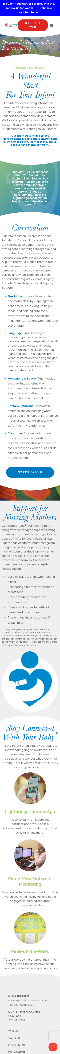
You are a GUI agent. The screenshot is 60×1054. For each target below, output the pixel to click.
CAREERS (14, 1038)
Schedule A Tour (32, 25)
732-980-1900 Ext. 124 (21, 1004)
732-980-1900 (16, 1020)
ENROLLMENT (16, 1045)
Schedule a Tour (30, 472)
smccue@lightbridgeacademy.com (28, 1000)
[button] (53, 1047)
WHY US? (14, 1031)
